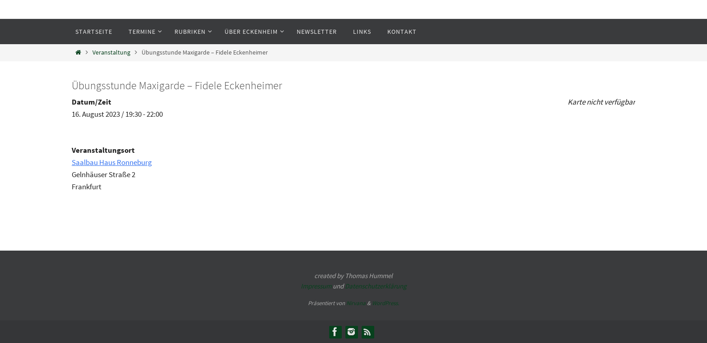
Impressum (316, 286)
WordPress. (385, 303)
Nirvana (356, 303)
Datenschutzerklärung (376, 286)
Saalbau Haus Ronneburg (112, 162)
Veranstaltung (111, 52)
